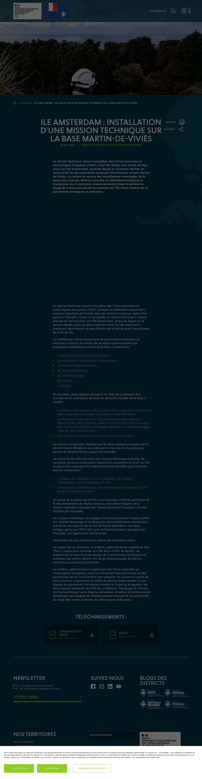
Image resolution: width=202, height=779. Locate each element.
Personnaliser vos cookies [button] (91, 768)
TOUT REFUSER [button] (52, 768)
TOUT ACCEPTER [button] (19, 768)
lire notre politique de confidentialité (146, 757)
